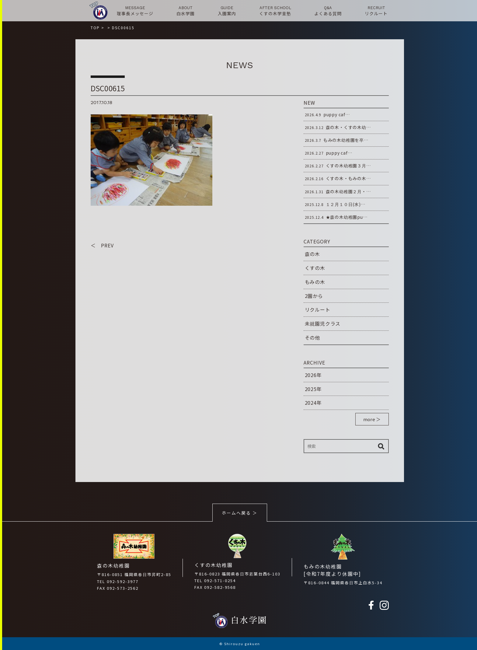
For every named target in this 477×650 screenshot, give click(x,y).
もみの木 (315, 281)
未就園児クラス (323, 323)
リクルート (317, 309)
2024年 (313, 402)
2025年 (313, 389)
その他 (312, 337)
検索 (381, 446)
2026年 (313, 375)
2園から (314, 295)
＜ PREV (102, 245)
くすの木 (315, 267)
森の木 (312, 253)
